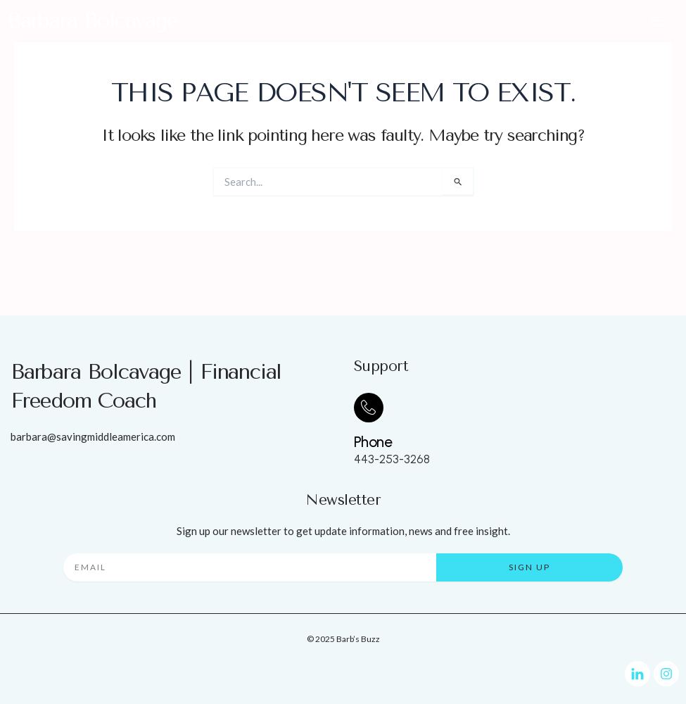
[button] (657, 20)
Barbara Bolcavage (92, 20)
